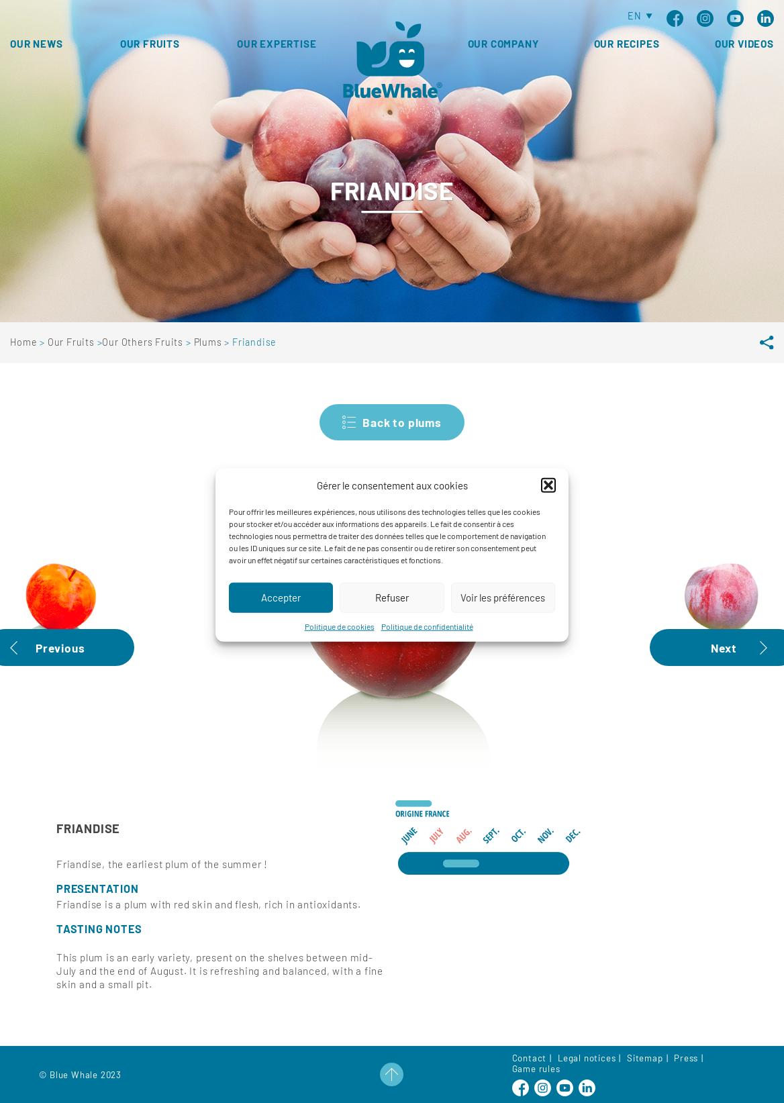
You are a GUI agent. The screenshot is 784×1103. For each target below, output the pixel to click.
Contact (529, 1058)
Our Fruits (72, 342)
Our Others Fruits (143, 342)
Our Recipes (627, 44)
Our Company (503, 44)
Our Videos (744, 44)
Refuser (392, 612)
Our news (36, 44)
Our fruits (150, 44)
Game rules (536, 1068)
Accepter (281, 612)
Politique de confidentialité (427, 641)
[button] (548, 500)
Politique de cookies (340, 641)
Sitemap (645, 1058)
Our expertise (276, 44)
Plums (209, 342)
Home (25, 342)
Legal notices (587, 1058)
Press (686, 1058)
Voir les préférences (502, 612)
